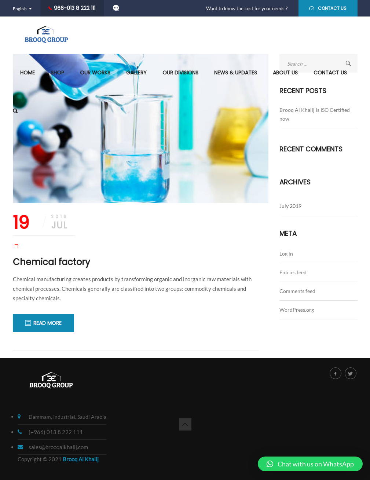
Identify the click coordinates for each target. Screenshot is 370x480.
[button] (310, 464)
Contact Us (330, 72)
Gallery (136, 72)
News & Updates (235, 72)
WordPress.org (296, 310)
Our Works (95, 72)
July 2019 (290, 206)
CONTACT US (332, 8)
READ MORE (47, 323)
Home (27, 72)
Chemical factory (51, 262)
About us (285, 72)
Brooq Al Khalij (81, 459)
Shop (57, 72)
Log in (286, 253)
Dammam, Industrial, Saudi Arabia (67, 417)
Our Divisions (180, 72)
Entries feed (293, 272)
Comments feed (297, 291)
